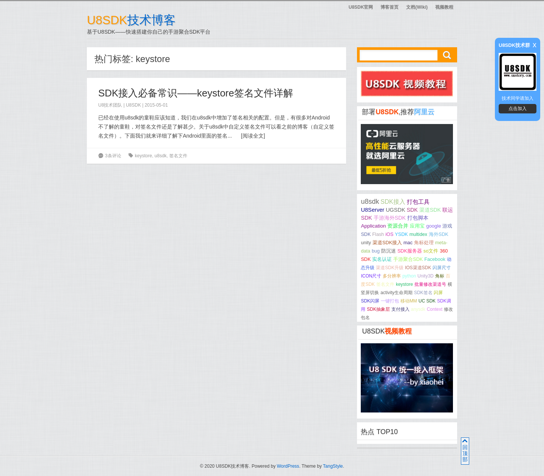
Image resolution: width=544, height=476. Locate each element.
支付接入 (400, 309)
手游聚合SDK (408, 259)
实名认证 (382, 259)
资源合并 (397, 226)
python (409, 276)
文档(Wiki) (417, 7)
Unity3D (425, 276)
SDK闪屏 (370, 301)
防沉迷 (388, 251)
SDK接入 (392, 201)
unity (366, 242)
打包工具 (418, 202)
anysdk (418, 309)
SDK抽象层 (378, 309)
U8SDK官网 (361, 7)
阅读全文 (253, 136)
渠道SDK (430, 210)
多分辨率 (392, 276)
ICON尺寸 (371, 276)
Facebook (434, 259)
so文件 (430, 251)
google (433, 226)
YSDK (401, 234)
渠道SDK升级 (389, 267)
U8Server (372, 210)
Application (373, 226)
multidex (418, 234)
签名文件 (178, 155)
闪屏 (438, 292)
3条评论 (113, 155)
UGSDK (395, 210)
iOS (389, 234)
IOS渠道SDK (418, 267)
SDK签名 (423, 292)
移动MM (408, 301)
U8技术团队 (110, 105)
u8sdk (161, 155)
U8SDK (133, 105)
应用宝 (417, 226)
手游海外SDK (390, 218)
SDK (411, 210)
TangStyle (333, 466)
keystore (143, 155)
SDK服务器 (409, 251)
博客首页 (389, 7)
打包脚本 (417, 218)
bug (376, 251)
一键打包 (390, 301)
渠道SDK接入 (387, 242)
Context (434, 309)
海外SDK (438, 234)
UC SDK (427, 301)
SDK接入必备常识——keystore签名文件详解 (195, 93)
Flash (378, 234)
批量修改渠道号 (430, 284)
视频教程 (444, 7)
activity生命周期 (396, 292)
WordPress (288, 466)
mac (408, 242)
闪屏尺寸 (442, 267)
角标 (439, 276)
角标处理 (424, 242)
